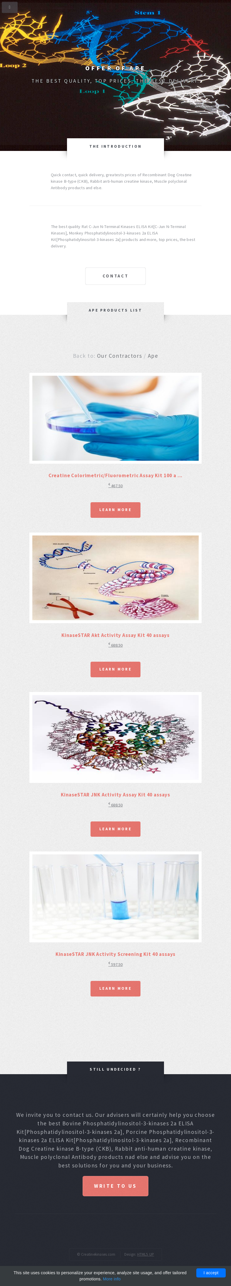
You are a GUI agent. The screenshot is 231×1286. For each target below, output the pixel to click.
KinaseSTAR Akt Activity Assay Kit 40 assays (115, 635)
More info (111, 1279)
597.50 (115, 964)
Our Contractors (119, 355)
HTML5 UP (145, 1254)
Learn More (115, 509)
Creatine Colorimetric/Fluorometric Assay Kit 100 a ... (115, 475)
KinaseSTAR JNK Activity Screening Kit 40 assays (116, 954)
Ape (153, 355)
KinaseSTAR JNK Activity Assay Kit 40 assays (115, 794)
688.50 (115, 645)
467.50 (115, 485)
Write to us (115, 1186)
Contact (116, 276)
